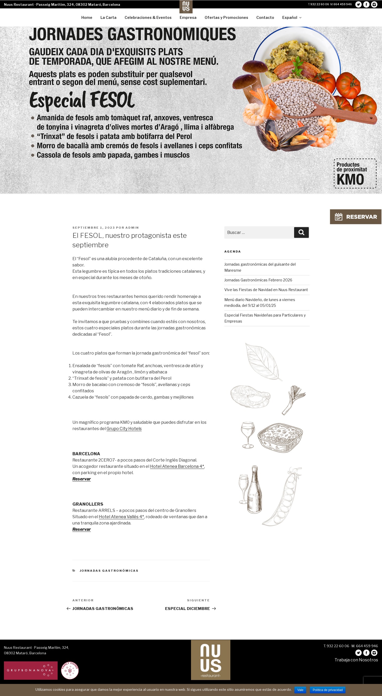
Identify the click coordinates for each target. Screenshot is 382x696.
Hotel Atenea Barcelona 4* (177, 466)
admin (132, 227)
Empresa (188, 17)
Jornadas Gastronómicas (109, 570)
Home (86, 17)
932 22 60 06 (319, 4)
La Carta (108, 17)
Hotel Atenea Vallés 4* (121, 516)
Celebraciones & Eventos (148, 17)
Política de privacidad (328, 690)
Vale (300, 690)
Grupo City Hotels (124, 428)
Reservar (81, 479)
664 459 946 (342, 4)
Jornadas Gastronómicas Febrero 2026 (258, 280)
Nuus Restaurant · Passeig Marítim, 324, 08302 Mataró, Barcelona (62, 4)
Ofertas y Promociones (226, 17)
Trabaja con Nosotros (356, 659)
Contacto (265, 17)
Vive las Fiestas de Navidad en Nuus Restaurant (266, 289)
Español (292, 17)
